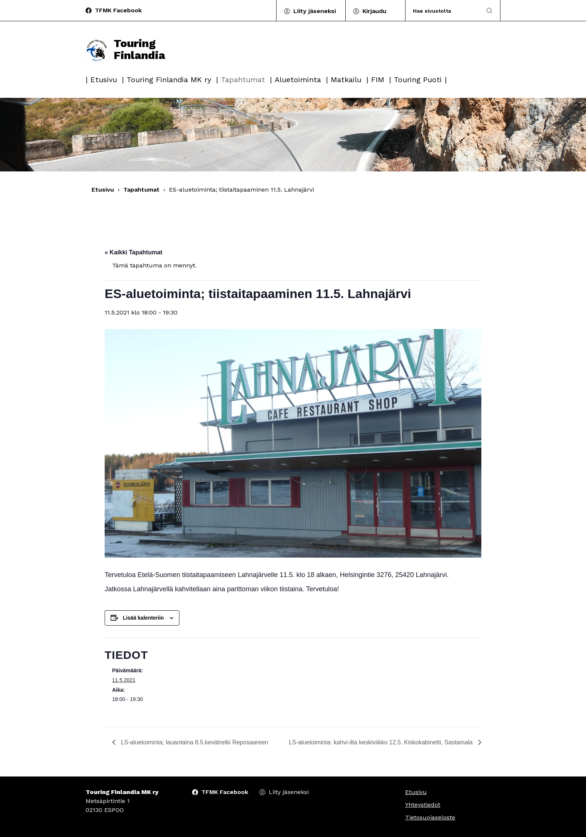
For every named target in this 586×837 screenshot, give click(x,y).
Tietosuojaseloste (430, 817)
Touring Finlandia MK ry (169, 79)
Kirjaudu (374, 11)
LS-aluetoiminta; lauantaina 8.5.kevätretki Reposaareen (193, 742)
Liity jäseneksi (314, 11)
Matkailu (346, 79)
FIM (377, 79)
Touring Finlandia (124, 49)
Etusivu (103, 79)
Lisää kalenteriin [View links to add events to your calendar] (143, 618)
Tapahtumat (243, 79)
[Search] (443, 10)
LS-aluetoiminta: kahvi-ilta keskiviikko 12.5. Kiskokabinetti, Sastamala (381, 742)
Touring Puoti (418, 79)
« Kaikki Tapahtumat (133, 252)
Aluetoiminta (298, 79)
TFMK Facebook (118, 10)
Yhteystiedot (422, 804)
